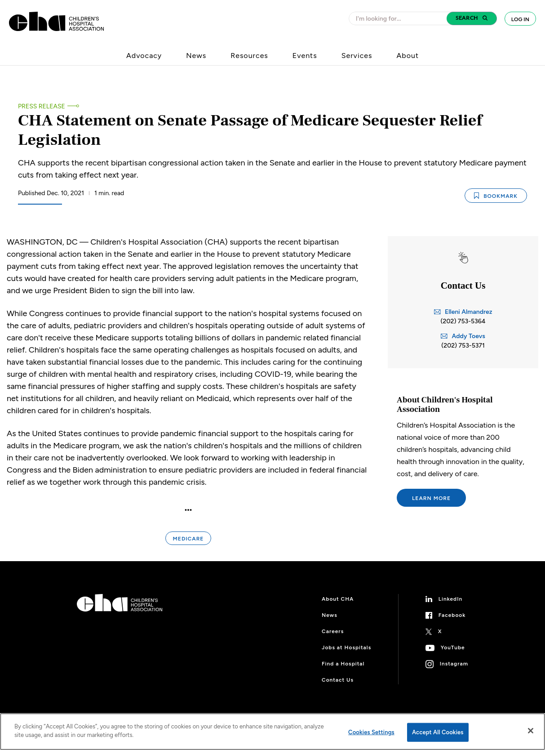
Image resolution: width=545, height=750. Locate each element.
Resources (249, 55)
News (196, 55)
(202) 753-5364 (463, 321)
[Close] (531, 731)
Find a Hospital (343, 664)
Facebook (452, 615)
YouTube (453, 647)
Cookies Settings (371, 732)
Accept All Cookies (438, 732)
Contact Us (338, 680)
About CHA (338, 599)
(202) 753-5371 (463, 345)
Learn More (431, 498)
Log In (520, 19)
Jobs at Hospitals (346, 647)
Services (356, 55)
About (407, 55)
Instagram (454, 664)
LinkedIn (451, 599)
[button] (472, 18)
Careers (333, 631)
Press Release (41, 106)
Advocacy (144, 55)
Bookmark (496, 195)
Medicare (188, 539)
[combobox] (400, 18)
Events (304, 55)
